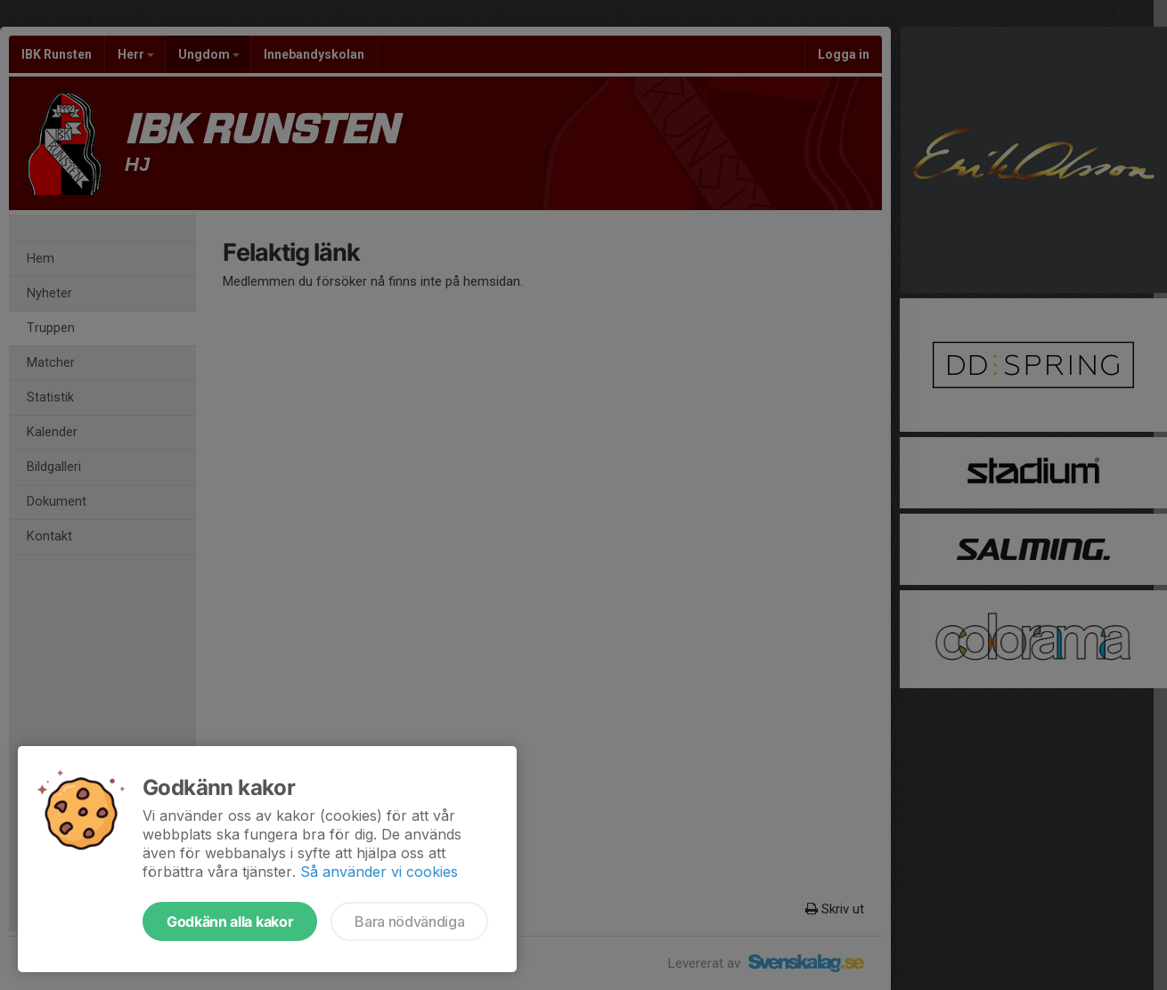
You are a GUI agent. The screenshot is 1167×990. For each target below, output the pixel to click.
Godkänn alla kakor (230, 921)
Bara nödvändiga (409, 921)
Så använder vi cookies (379, 871)
